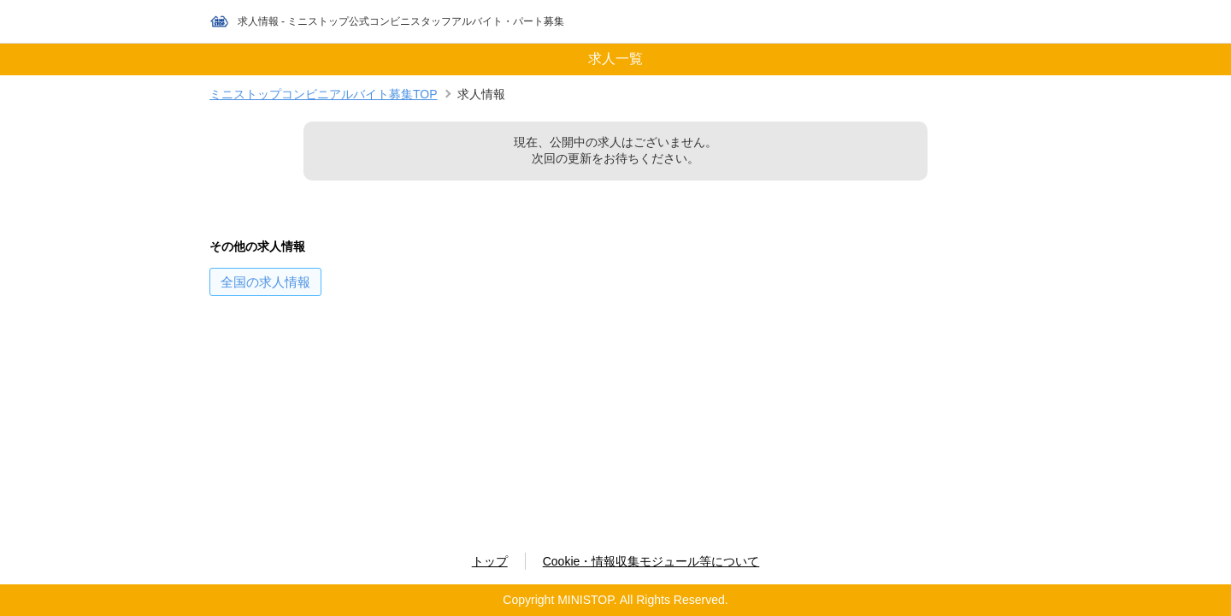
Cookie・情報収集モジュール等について (651, 561)
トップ (490, 561)
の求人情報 (265, 282)
